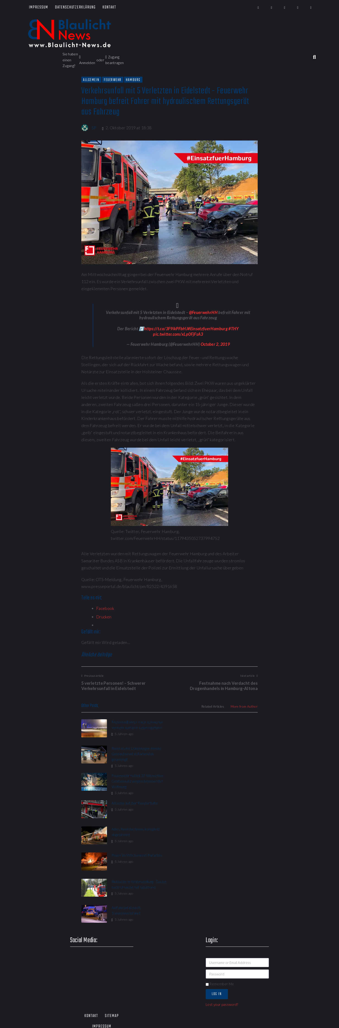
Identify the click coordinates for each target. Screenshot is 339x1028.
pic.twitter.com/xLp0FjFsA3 (178, 334)
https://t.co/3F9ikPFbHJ (166, 328)
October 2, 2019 (215, 344)
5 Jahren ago (122, 734)
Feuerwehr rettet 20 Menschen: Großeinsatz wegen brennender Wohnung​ (137, 755)
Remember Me (220, 880)
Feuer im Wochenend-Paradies (228, 776)
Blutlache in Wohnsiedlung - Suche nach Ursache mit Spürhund (133, 808)
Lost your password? (222, 901)
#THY (233, 328)
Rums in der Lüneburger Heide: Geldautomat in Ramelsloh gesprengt (228, 727)
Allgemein (91, 80)
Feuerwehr (113, 80)
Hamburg (133, 80)
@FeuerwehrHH (203, 312)
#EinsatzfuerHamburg (208, 328)
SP (94, 127)
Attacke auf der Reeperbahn (226, 749)
